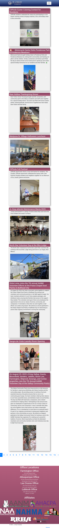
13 (42, 455)
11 (34, 455)
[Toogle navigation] (49, 3)
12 (38, 455)
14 (46, 455)
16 (54, 455)
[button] (13, 33)
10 (29, 455)
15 (50, 455)
